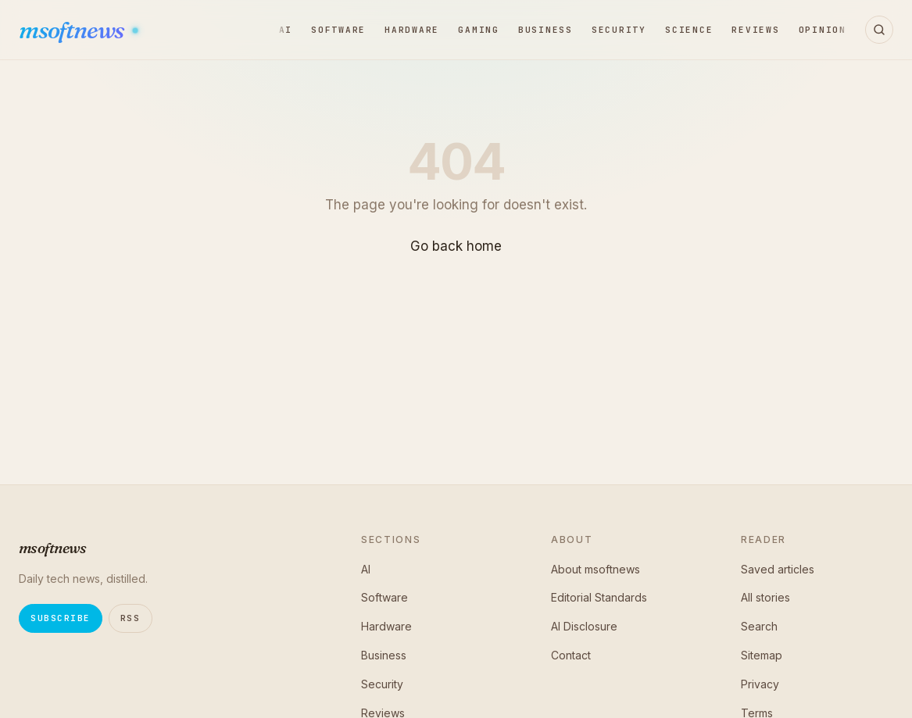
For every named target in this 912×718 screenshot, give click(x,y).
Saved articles (777, 569)
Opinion (822, 29)
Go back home (456, 246)
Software (338, 29)
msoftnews (73, 30)
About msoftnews (595, 569)
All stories (765, 597)
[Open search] (879, 30)
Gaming (478, 29)
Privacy (760, 684)
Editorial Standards (599, 597)
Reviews (755, 29)
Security (619, 29)
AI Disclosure (584, 626)
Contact (571, 655)
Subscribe (60, 618)
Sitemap (761, 655)
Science (689, 29)
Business (545, 29)
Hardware (411, 29)
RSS (130, 618)
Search (759, 626)
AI (286, 29)
